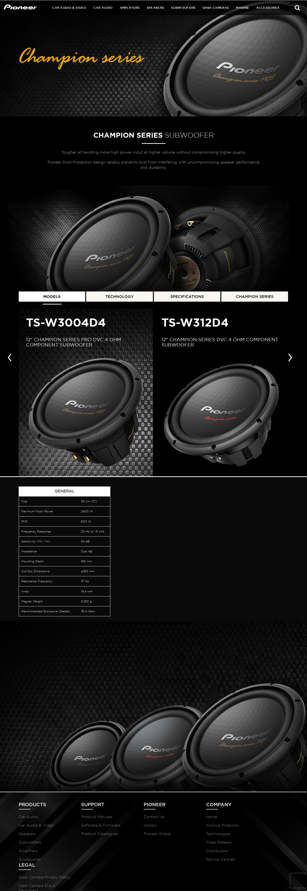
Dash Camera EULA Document (258, 834)
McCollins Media (275, 881)
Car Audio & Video (69, 7)
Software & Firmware (93, 827)
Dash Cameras (216, 7)
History (135, 827)
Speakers (155, 7)
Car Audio (103, 7)
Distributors (196, 853)
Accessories (268, 7)
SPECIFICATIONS (187, 296)
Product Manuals (89, 819)
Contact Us (139, 819)
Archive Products (201, 827)
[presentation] (10, 355)
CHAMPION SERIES (254, 296)
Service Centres (199, 861)
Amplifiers (130, 7)
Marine (242, 7)
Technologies (197, 836)
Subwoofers (183, 7)
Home (190, 819)
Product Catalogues (92, 836)
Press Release (197, 844)
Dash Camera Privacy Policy (260, 821)
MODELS (51, 296)
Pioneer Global (143, 836)
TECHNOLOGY (119, 296)
